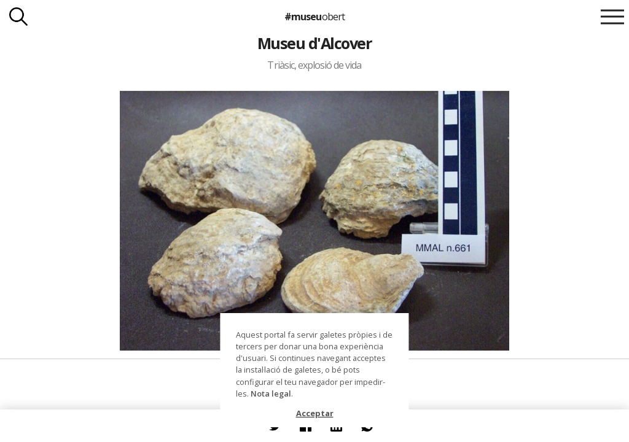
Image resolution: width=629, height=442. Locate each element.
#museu (314, 16)
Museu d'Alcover (314, 43)
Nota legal (271, 393)
